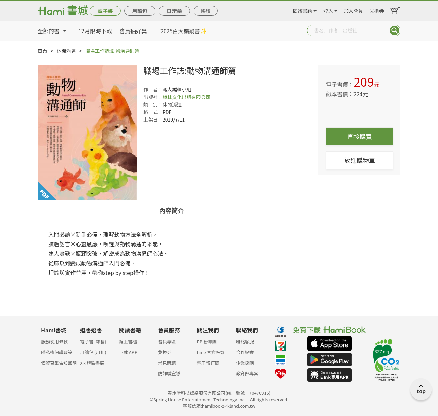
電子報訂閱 (208, 363)
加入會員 (353, 9)
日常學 (174, 10)
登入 (328, 9)
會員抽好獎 (133, 31)
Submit (394, 30)
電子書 (105, 10)
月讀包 (139, 10)
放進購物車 (359, 160)
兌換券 (377, 9)
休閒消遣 (66, 50)
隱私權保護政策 (56, 352)
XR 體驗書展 (92, 363)
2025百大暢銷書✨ (183, 31)
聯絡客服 (245, 341)
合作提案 (245, 352)
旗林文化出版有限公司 (186, 96)
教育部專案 (247, 373)
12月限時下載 (95, 31)
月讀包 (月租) (93, 352)
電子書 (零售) (93, 341)
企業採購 (245, 363)
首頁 (42, 50)
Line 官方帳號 (211, 352)
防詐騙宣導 (169, 373)
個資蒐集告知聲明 (59, 363)
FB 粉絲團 (207, 341)
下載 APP (128, 352)
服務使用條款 (54, 341)
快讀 (206, 10)
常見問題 (167, 363)
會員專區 (167, 341)
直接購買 (359, 136)
